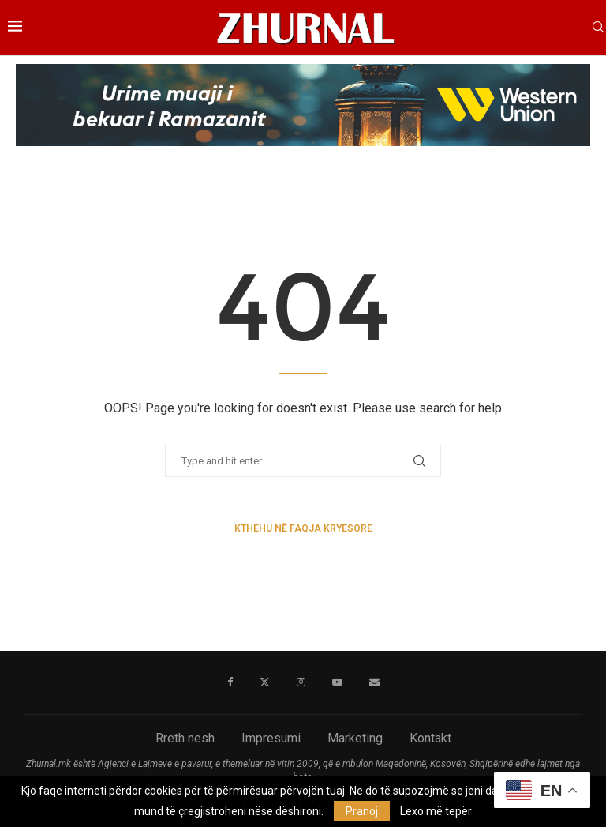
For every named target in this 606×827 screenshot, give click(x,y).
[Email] (374, 682)
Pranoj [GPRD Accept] (362, 811)
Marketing (355, 738)
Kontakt (430, 738)
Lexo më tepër (436, 811)
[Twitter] (265, 682)
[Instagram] (301, 682)
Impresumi (271, 738)
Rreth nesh (185, 738)
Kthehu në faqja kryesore (303, 528)
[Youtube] (337, 682)
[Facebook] (230, 682)
